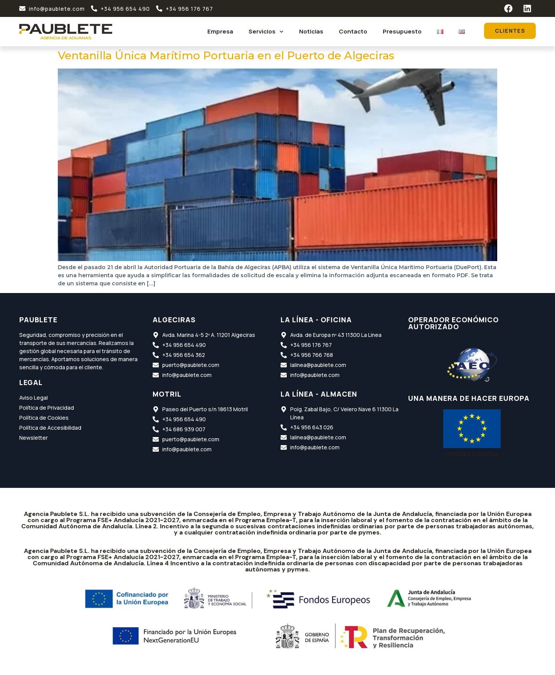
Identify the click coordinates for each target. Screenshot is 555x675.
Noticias (311, 31)
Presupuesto (402, 31)
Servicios (266, 32)
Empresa (220, 31)
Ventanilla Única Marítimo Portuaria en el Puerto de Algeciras (226, 55)
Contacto (353, 31)
